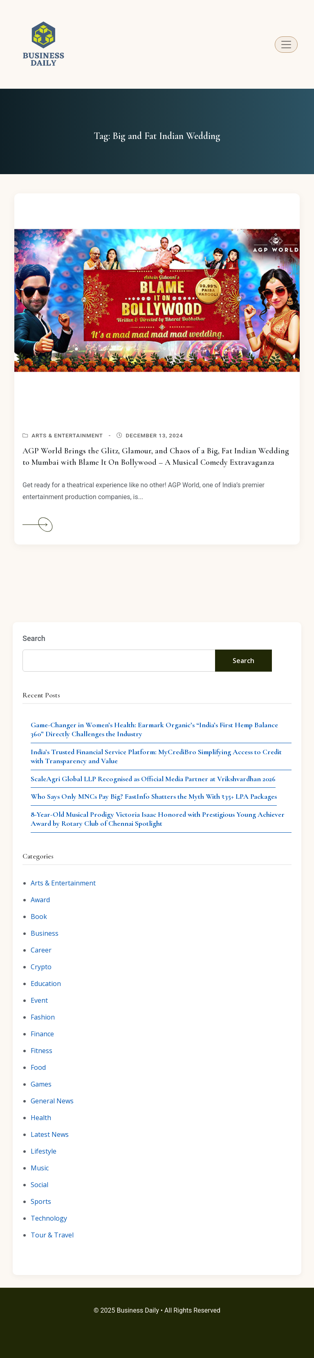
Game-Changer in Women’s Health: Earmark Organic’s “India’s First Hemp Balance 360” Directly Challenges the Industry (154, 729)
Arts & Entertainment (67, 435)
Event (39, 1000)
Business (44, 933)
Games (41, 1084)
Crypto (41, 966)
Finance (42, 1033)
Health (41, 1117)
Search (33, 638)
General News (52, 1100)
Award (40, 899)
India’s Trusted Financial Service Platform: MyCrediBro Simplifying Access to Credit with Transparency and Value (156, 756)
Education (46, 983)
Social (39, 1184)
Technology (49, 1218)
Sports (41, 1201)
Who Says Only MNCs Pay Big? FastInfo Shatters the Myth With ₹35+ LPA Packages (154, 796)
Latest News (50, 1134)
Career (41, 950)
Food (38, 1067)
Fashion (43, 1017)
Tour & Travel (52, 1234)
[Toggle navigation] (286, 44)
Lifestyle (43, 1151)
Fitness (41, 1050)
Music (40, 1167)
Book (39, 916)
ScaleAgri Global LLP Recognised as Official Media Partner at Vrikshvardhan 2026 (153, 778)
